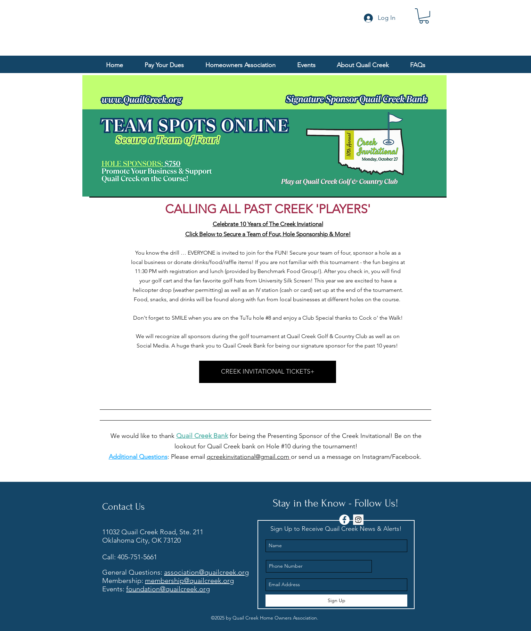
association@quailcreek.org (206, 572)
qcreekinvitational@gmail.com (248, 457)
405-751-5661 (137, 557)
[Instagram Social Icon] (358, 519)
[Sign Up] (336, 600)
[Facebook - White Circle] (344, 519)
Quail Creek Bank (202, 436)
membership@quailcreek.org (189, 580)
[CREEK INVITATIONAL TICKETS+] (267, 372)
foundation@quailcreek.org (168, 589)
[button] (424, 16)
